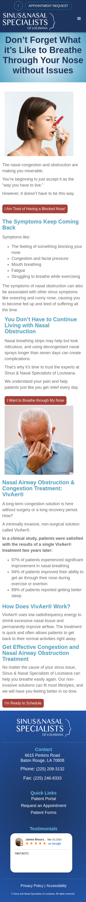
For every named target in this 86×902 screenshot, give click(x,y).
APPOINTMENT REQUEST (48, 6)
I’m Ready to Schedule (23, 703)
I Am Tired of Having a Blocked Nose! (35, 209)
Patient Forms (43, 812)
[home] (27, 21)
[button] (79, 19)
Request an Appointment (43, 805)
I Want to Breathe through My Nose (35, 400)
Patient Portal (43, 798)
